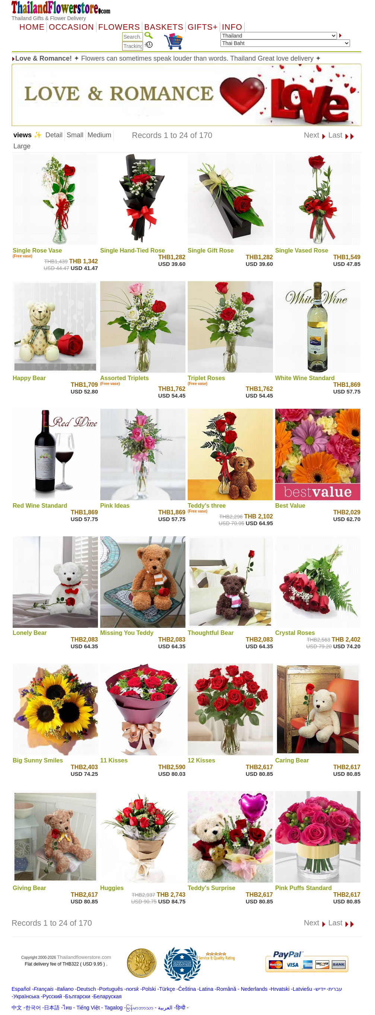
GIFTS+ (203, 27)
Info (232, 27)
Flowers (119, 27)
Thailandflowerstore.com (84, 957)
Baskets (163, 27)
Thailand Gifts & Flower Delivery (49, 18)
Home (32, 27)
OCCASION (71, 27)
